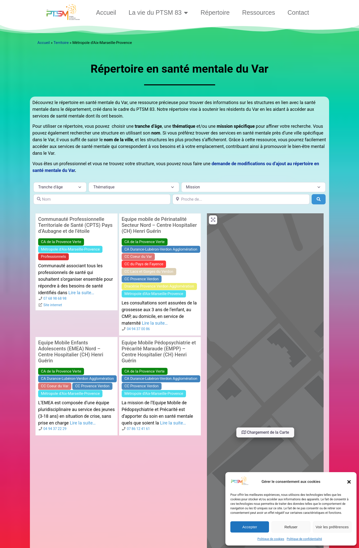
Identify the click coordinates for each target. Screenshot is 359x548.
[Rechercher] (319, 199)
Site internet (52, 305)
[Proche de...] (241, 199)
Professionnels (53, 256)
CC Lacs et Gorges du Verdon (148, 271)
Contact (298, 12)
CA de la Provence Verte (61, 242)
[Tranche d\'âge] (60, 187)
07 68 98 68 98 (55, 298)
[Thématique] (134, 187)
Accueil (106, 12)
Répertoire (215, 12)
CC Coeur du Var (138, 256)
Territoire (61, 42)
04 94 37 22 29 (55, 429)
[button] (349, 481)
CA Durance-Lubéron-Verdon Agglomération (160, 249)
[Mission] (253, 187)
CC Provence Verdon (141, 279)
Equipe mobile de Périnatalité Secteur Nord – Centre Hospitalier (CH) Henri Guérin (159, 225)
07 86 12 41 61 (138, 429)
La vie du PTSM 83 (158, 12)
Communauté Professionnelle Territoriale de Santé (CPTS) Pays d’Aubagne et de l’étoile (75, 225)
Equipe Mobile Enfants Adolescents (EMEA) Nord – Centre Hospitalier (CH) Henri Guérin (70, 352)
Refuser (291, 527)
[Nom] (102, 199)
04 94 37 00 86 (138, 329)
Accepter (249, 527)
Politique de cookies (271, 539)
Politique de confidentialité (304, 539)
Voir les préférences (332, 527)
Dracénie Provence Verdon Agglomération (159, 286)
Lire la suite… (81, 292)
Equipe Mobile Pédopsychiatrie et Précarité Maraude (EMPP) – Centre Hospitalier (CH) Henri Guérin (159, 352)
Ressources (258, 12)
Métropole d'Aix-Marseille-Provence (70, 249)
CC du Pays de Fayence (143, 264)
